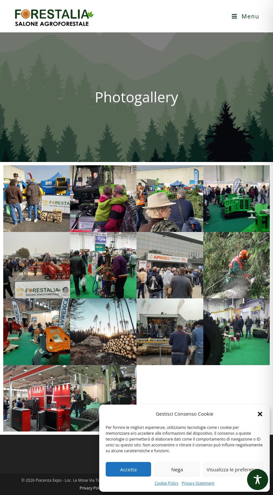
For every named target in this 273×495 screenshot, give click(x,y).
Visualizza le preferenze (233, 469)
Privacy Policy (91, 488)
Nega (177, 469)
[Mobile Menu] (245, 16)
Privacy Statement (198, 483)
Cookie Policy (166, 483)
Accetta (128, 469)
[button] (260, 414)
